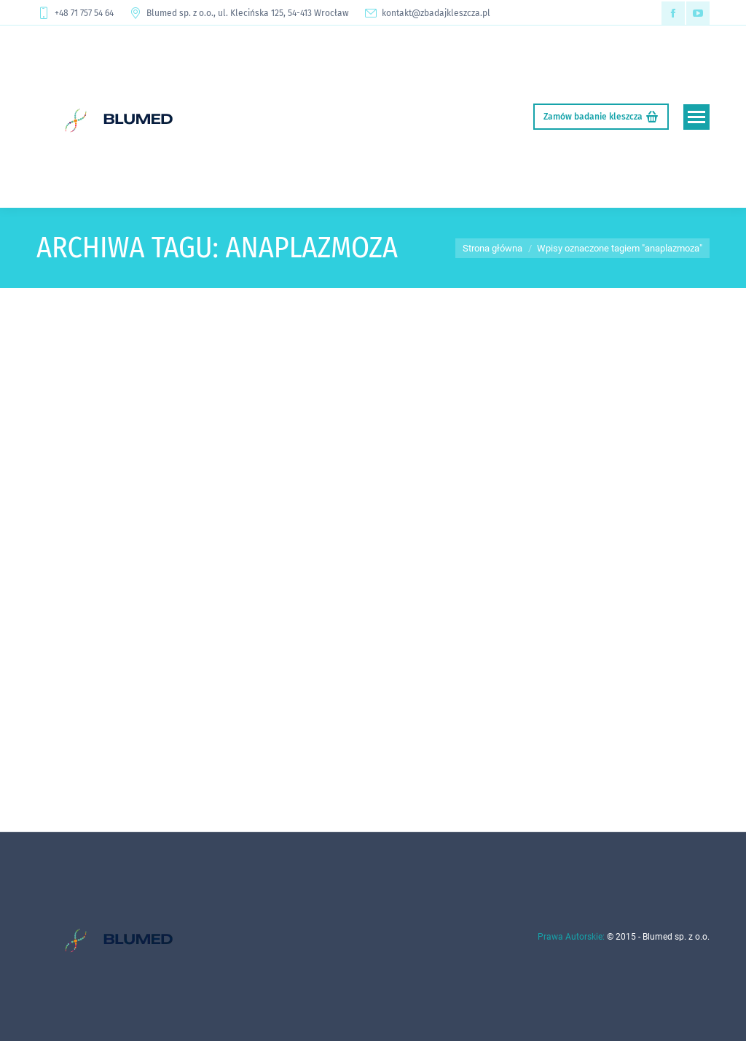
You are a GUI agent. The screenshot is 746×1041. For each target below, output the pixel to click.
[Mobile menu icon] (696, 117)
